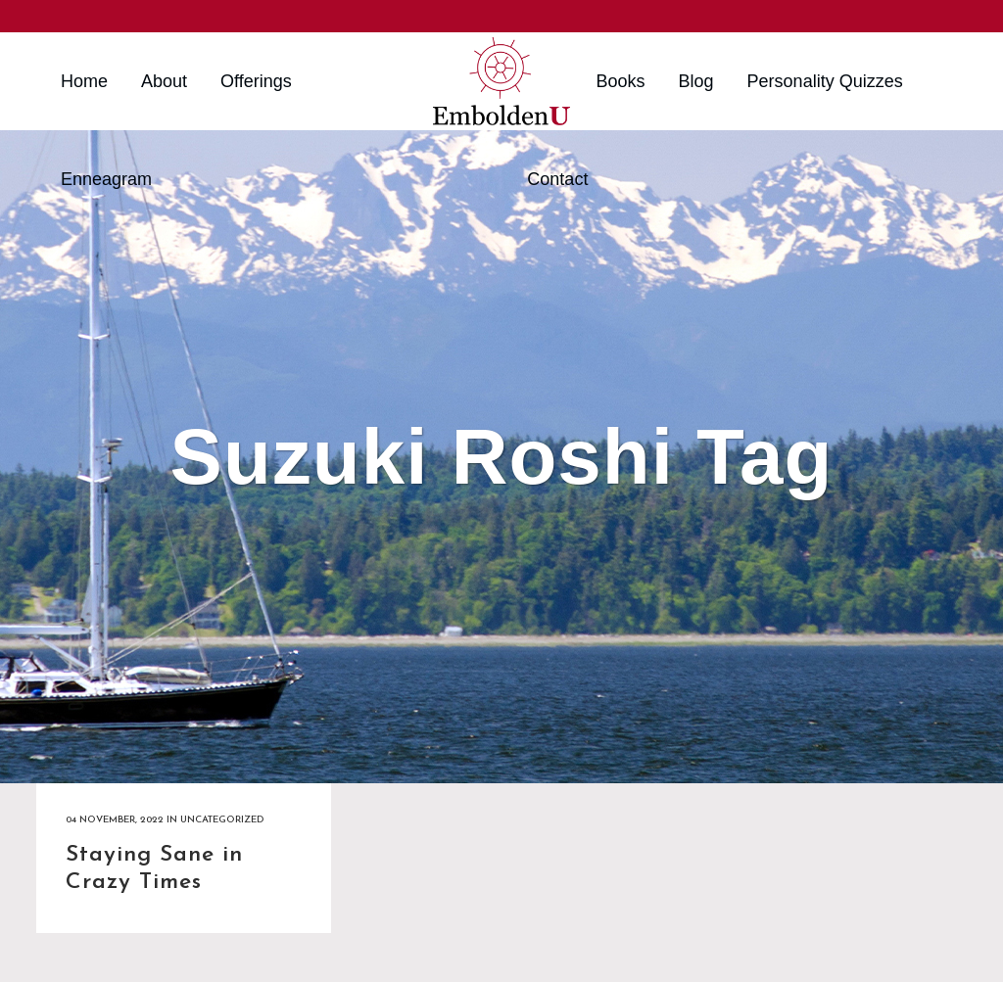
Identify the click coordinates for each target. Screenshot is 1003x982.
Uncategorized (221, 820)
